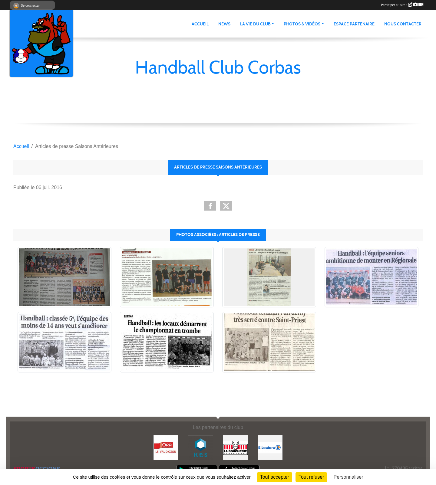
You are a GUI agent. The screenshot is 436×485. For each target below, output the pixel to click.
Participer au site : (402, 5)
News (224, 24)
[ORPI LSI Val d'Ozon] (166, 447)
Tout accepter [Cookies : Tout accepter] (274, 477)
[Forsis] (200, 447)
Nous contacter (402, 24)
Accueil (200, 24)
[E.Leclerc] (270, 447)
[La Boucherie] (235, 447)
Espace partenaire (354, 24)
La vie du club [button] (255, 24)
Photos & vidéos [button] (302, 24)
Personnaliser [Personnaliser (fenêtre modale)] (348, 477)
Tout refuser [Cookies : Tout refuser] (311, 477)
